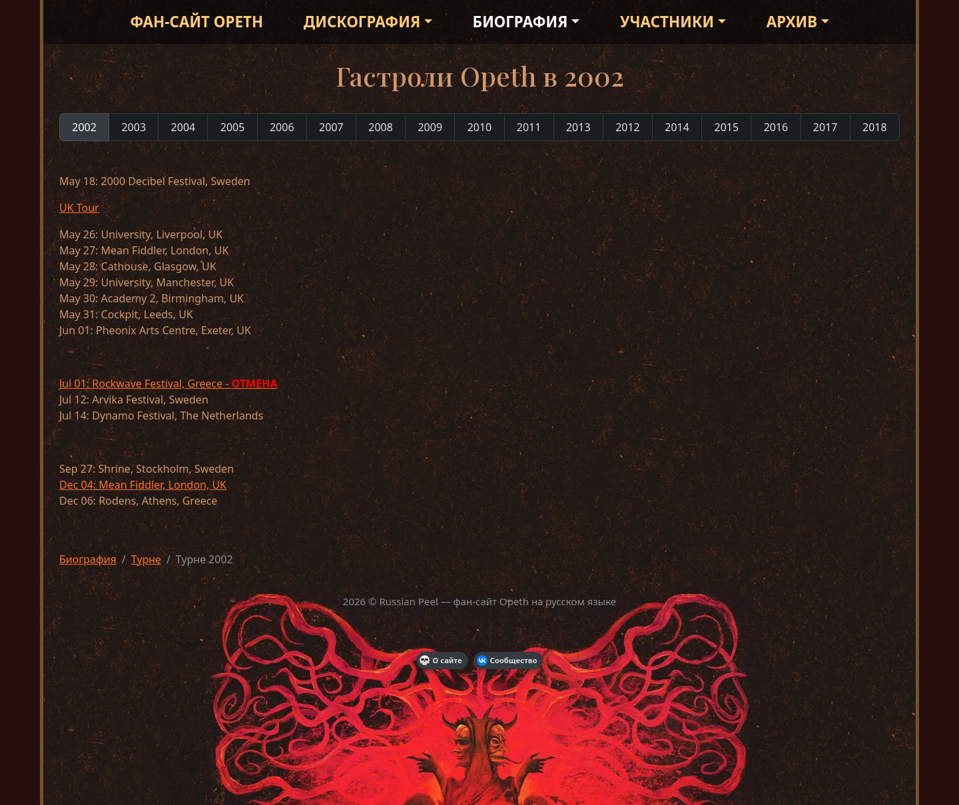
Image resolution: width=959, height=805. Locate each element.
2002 (84, 127)
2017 (825, 127)
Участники (667, 21)
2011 (529, 127)
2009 (430, 127)
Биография (520, 21)
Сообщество (507, 660)
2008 (380, 127)
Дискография (362, 21)
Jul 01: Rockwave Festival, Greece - (168, 383)
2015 (726, 127)
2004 (183, 127)
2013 (578, 127)
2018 (874, 127)
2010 (480, 127)
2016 (776, 127)
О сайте (441, 660)
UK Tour (79, 207)
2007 (331, 127)
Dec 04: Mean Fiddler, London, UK (142, 484)
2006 (282, 127)
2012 (627, 127)
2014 (677, 127)
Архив (792, 21)
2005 (232, 127)
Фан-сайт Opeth (196, 21)
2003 (133, 127)
